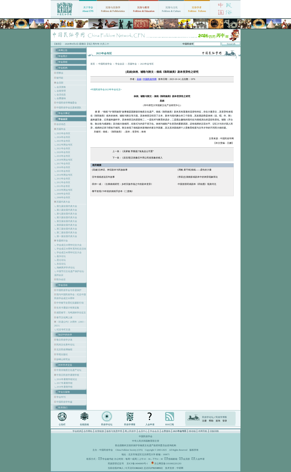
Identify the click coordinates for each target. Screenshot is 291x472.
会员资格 (61, 87)
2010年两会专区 (65, 190)
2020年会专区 (63, 152)
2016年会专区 (63, 167)
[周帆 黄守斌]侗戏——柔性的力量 (195, 169)
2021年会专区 (63, 148)
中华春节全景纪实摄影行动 (70, 302)
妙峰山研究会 (63, 359)
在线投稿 (84, 424)
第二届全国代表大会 (67, 232)
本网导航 (202, 431)
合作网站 (87, 431)
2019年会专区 (63, 156)
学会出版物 (64, 392)
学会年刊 (61, 397)
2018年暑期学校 (65, 387)
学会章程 (62, 62)
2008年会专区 (63, 197)
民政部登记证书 (116, 463)
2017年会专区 (63, 163)
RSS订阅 (169, 424)
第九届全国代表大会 (67, 206)
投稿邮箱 (172, 459)
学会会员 (154, 431)
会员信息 (61, 94)
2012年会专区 (63, 182)
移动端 (192, 431)
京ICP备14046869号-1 (137, 463)
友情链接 (99, 431)
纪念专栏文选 (63, 329)
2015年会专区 (63, 171)
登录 (224, 420)
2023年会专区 (63, 141)
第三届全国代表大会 (67, 228)
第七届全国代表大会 (67, 213)
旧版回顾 (214, 431)
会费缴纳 (61, 98)
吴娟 (139, 79)
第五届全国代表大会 (67, 221)
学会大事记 (64, 113)
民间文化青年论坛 (65, 344)
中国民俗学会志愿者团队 (68, 107)
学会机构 (62, 68)
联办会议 (61, 279)
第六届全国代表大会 (67, 217)
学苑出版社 (62, 354)
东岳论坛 (61, 263)
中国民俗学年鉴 (64, 402)
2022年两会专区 (65, 144)
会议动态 (61, 124)
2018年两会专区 (65, 159)
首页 (92, 64)
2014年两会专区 (65, 175)
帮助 (211, 420)
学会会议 (119, 64)
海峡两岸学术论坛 (66, 267)
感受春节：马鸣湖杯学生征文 (71, 312)
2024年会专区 (63, 137)
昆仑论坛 (61, 260)
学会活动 (62, 285)
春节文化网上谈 (64, 317)
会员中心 (142, 431)
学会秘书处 (108, 459)
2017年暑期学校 (65, 383)
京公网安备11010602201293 (167, 463)
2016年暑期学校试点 (67, 379)
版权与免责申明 (114, 431)
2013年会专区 (63, 178)
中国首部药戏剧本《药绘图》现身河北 (197, 184)
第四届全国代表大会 (67, 225)
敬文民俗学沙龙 (64, 339)
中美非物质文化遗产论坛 (68, 370)
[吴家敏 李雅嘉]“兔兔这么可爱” (138, 151)
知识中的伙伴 (65, 334)
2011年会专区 (63, 186)
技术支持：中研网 (174, 468)
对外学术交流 (65, 365)
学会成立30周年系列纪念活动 (71, 248)
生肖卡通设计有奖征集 (67, 307)
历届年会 (61, 129)
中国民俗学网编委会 (66, 102)
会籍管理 (61, 91)
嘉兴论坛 (61, 256)
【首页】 (57, 44)
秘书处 (59, 77)
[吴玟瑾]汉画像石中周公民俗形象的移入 (143, 157)
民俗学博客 (129, 424)
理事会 (59, 73)
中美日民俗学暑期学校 (68, 375)
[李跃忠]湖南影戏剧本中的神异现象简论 (198, 177)
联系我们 (62, 407)
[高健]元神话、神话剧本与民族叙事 (110, 169)
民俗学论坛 (106, 424)
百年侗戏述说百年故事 (103, 177)
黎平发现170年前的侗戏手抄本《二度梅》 (113, 191)
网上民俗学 (130, 431)
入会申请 (149, 424)
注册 (204, 420)
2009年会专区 (63, 193)
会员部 (60, 82)
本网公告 (62, 50)
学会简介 (62, 56)
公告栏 (62, 424)
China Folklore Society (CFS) (129, 450)
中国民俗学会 (105, 64)
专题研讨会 (62, 240)
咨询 (218, 420)
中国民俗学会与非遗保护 (68, 290)
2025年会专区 (63, 133)
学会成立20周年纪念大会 (69, 245)
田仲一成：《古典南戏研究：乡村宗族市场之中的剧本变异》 (122, 184)
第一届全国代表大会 (67, 236)
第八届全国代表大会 (67, 210)
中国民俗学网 (150, 79)
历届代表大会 (63, 201)
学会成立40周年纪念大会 (69, 252)
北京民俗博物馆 (64, 349)
